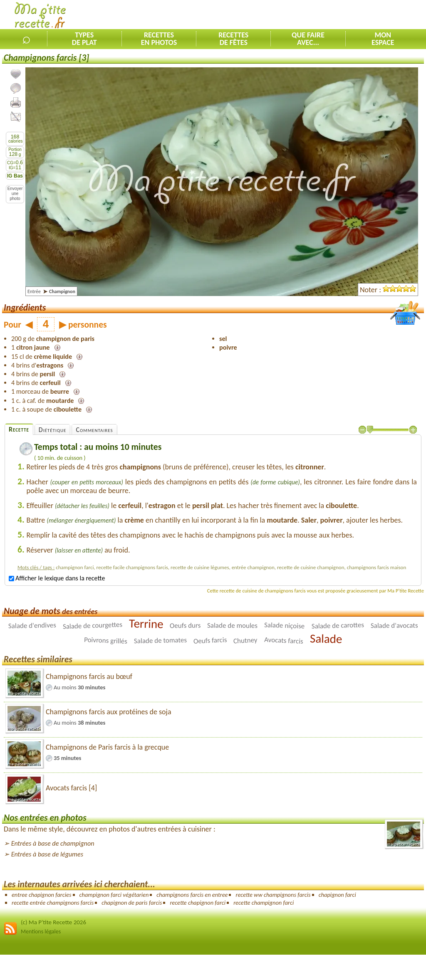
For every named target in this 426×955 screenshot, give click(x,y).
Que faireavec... (308, 38)
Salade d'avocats (394, 625)
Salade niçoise (284, 626)
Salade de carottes (337, 626)
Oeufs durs (185, 625)
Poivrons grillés (106, 640)
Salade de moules (232, 625)
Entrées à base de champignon (52, 843)
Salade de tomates (160, 640)
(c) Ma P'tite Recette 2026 (53, 922)
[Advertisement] (328, 14)
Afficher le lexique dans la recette (57, 578)
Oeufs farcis (210, 640)
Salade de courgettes (92, 625)
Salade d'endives (32, 625)
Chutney (245, 641)
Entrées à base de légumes (47, 854)
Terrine (146, 624)
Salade (326, 639)
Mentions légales (41, 931)
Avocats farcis (284, 640)
